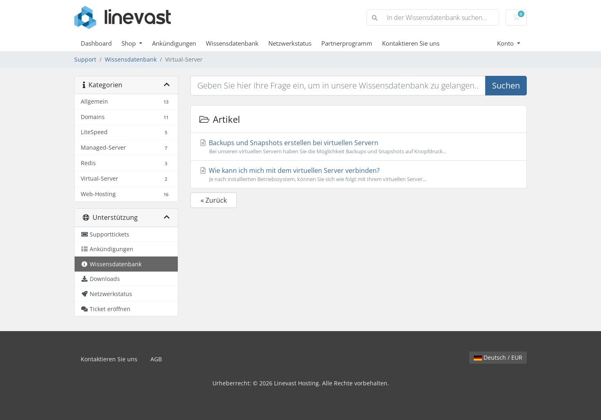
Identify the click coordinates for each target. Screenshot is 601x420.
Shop (129, 43)
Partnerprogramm (346, 43)
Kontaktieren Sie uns (411, 43)
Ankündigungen (174, 43)
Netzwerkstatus (290, 43)
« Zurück (214, 200)
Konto (506, 43)
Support (85, 59)
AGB (156, 359)
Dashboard (96, 43)
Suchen (506, 85)
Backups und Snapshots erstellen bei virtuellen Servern (358, 146)
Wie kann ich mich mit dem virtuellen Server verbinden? (358, 174)
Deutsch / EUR (498, 357)
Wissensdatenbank (232, 43)
